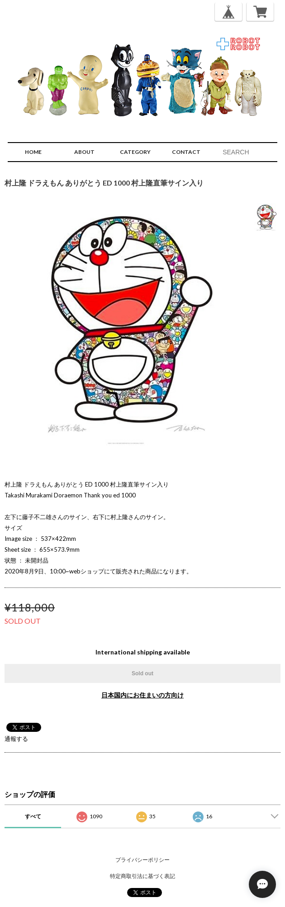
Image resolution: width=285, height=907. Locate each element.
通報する (16, 738)
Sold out (142, 673)
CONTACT (186, 151)
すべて (33, 816)
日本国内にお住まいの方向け (142, 695)
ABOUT (84, 151)
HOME (33, 151)
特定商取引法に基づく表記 (142, 876)
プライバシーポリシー (142, 859)
